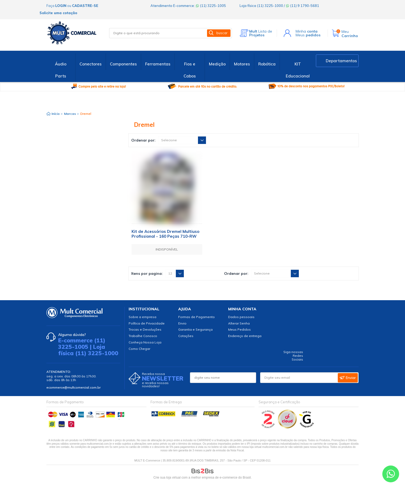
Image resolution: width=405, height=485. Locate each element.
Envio (182, 323)
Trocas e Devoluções (145, 329)
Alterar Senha (239, 323)
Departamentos (341, 60)
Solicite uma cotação (58, 13)
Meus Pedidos (239, 329)
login (60, 5)
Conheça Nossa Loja (145, 342)
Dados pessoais (241, 317)
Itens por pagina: (147, 273)
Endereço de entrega (244, 336)
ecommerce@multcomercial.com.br (73, 387)
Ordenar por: (143, 140)
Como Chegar (139, 349)
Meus (308, 35)
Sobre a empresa (142, 317)
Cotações (185, 336)
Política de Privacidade (147, 323)
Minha (306, 31)
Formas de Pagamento (196, 317)
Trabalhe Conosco (143, 336)
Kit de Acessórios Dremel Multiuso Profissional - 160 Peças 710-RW (165, 234)
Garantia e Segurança (195, 329)
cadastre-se (85, 5)
